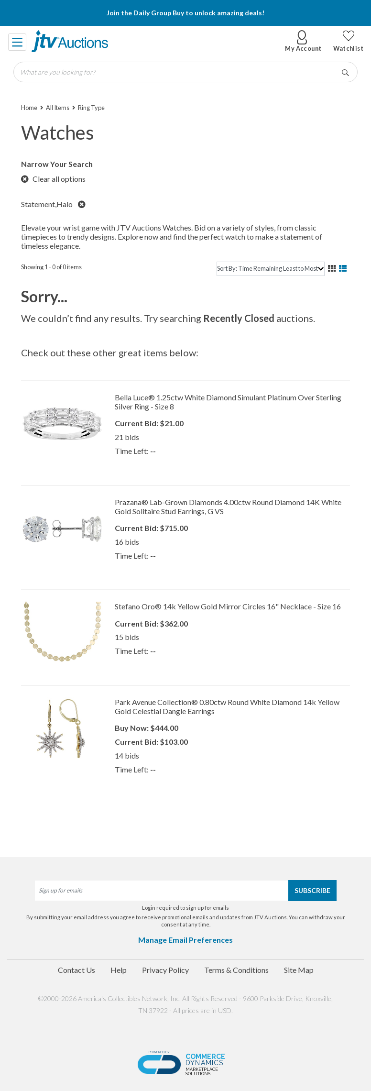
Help (118, 969)
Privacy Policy (165, 969)
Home (29, 107)
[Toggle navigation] (18, 41)
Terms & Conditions (236, 969)
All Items (57, 107)
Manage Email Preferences (185, 939)
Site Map (299, 969)
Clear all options (53, 178)
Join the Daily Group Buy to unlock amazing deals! (185, 13)
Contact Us (76, 969)
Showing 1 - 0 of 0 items (51, 267)
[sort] (270, 268)
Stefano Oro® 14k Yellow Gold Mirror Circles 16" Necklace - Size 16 (228, 606)
